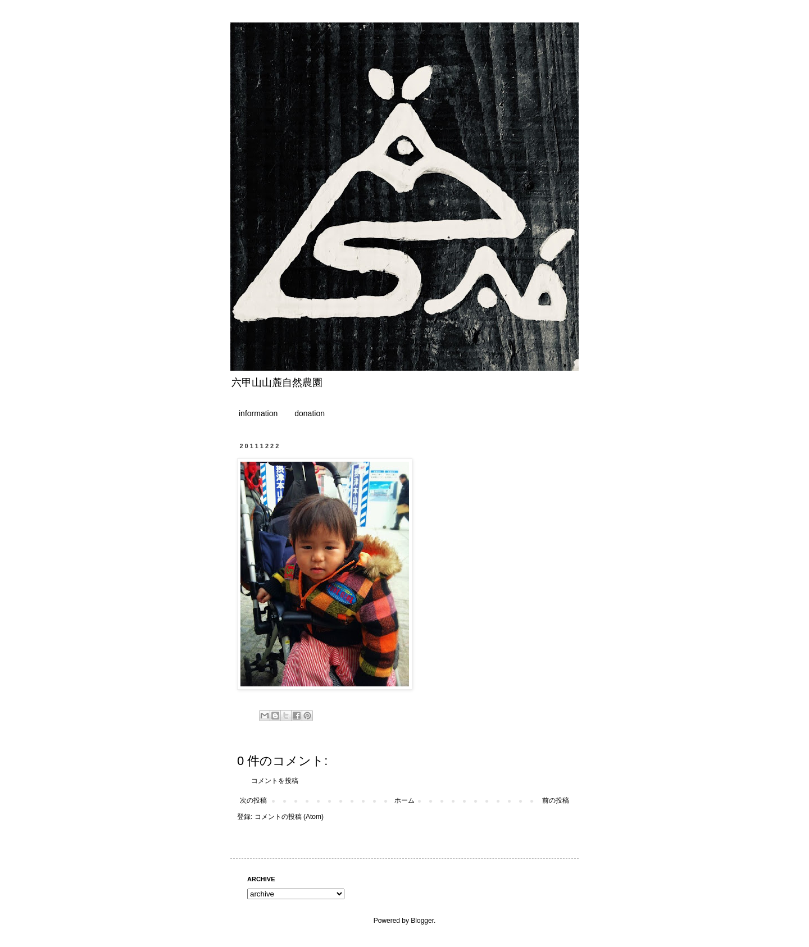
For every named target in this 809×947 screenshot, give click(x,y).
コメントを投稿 (274, 781)
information (258, 413)
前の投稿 (555, 800)
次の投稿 (253, 800)
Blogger (422, 921)
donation (309, 413)
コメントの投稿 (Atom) (289, 817)
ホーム (404, 800)
